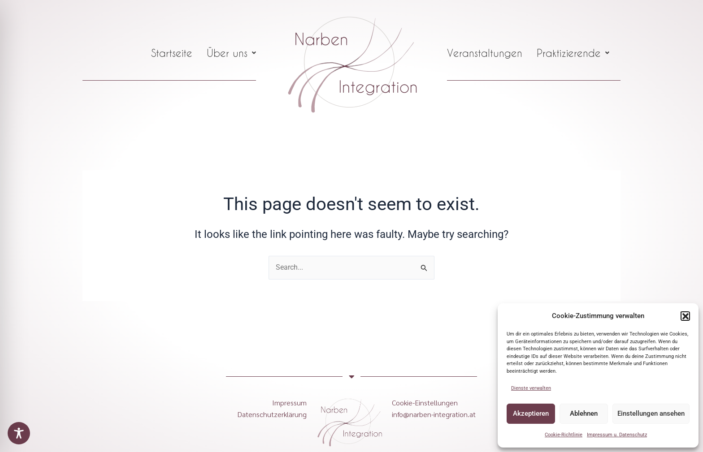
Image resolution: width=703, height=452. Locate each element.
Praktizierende (573, 53)
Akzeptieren (531, 413)
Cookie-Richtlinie (563, 435)
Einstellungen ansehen (651, 413)
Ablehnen (584, 413)
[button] (685, 315)
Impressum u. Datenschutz (617, 435)
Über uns (231, 53)
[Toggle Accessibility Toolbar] (19, 433)
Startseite (171, 53)
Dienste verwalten (531, 388)
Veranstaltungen (484, 53)
